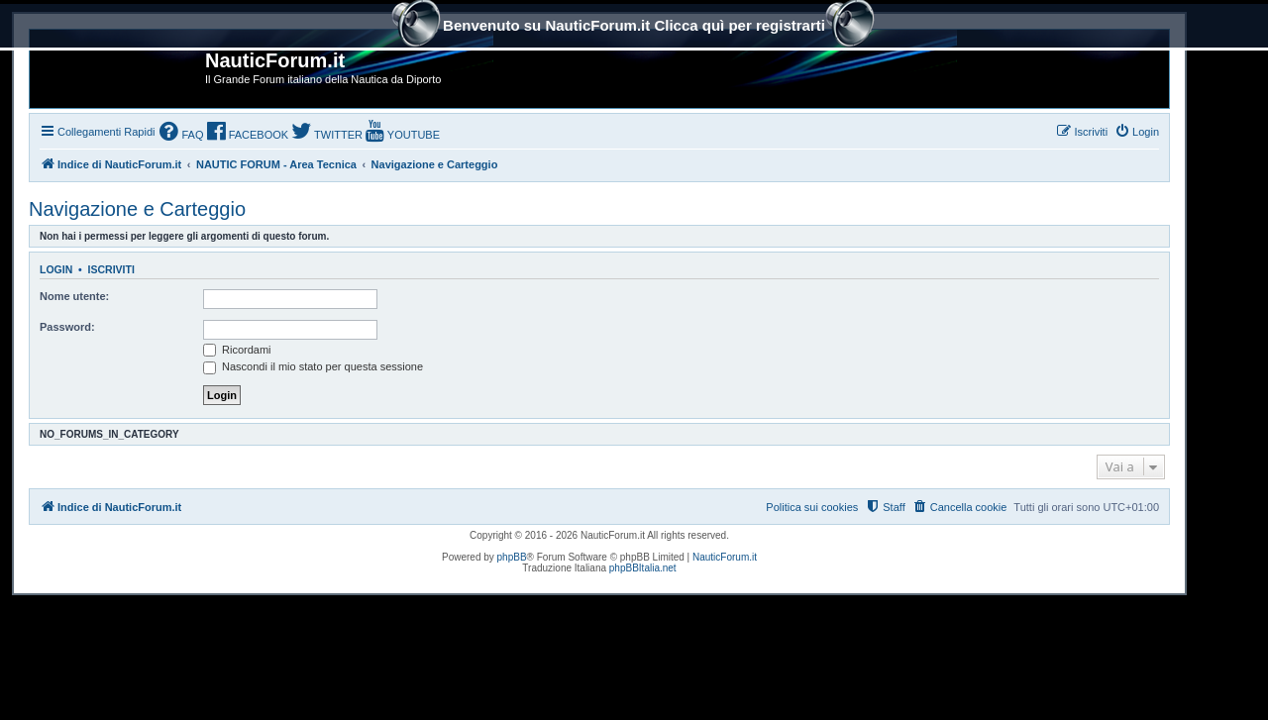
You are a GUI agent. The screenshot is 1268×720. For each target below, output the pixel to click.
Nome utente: (74, 296)
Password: (67, 327)
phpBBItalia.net (643, 568)
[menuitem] (181, 133)
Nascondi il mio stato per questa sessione (313, 366)
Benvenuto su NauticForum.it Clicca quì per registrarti (634, 27)
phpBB (512, 557)
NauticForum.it (724, 557)
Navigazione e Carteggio (137, 209)
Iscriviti (111, 269)
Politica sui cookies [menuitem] (812, 507)
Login (56, 269)
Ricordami (237, 350)
